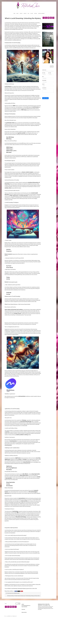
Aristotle (32, 95)
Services (25, 13)
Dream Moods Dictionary (12, 304)
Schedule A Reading (41, 13)
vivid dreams (19, 107)
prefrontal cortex (9, 125)
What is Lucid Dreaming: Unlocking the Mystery (17, 588)
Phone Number (44, 80)
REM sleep (29, 107)
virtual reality (13, 512)
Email (43, 76)
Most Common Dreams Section (24, 304)
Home (14, 13)
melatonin (13, 331)
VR (17, 512)
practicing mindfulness (20, 573)
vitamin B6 (8, 331)
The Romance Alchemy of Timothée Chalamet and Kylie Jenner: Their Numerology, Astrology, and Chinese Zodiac (23, 595)
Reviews (35, 13)
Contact (21, 13)
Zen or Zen (35, 588)
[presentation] (48, 94)
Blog (28, 13)
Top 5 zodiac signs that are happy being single (12, 593)
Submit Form (45, 98)
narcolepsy (36, 462)
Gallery (31, 13)
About (17, 13)
